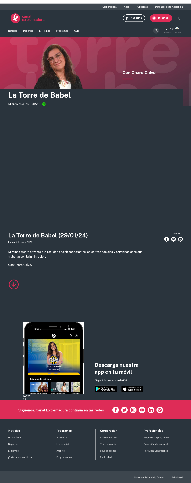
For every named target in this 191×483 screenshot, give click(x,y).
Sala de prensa (108, 450)
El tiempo (13, 450)
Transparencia (108, 444)
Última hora (14, 437)
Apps (126, 7)
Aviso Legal (177, 477)
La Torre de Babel (44, 96)
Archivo (60, 450)
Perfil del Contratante (156, 450)
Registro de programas (156, 437)
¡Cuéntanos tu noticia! (20, 457)
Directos (166, 18)
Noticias (12, 31)
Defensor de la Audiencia (169, 7)
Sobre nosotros (108, 437)
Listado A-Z (62, 444)
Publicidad (142, 7)
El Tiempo (44, 31)
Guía (76, 31)
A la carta (138, 18)
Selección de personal (156, 444)
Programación (64, 457)
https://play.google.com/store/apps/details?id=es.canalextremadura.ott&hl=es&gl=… (106, 389)
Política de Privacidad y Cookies (149, 477)
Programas (62, 31)
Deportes (28, 31)
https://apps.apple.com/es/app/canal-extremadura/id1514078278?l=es (132, 389)
